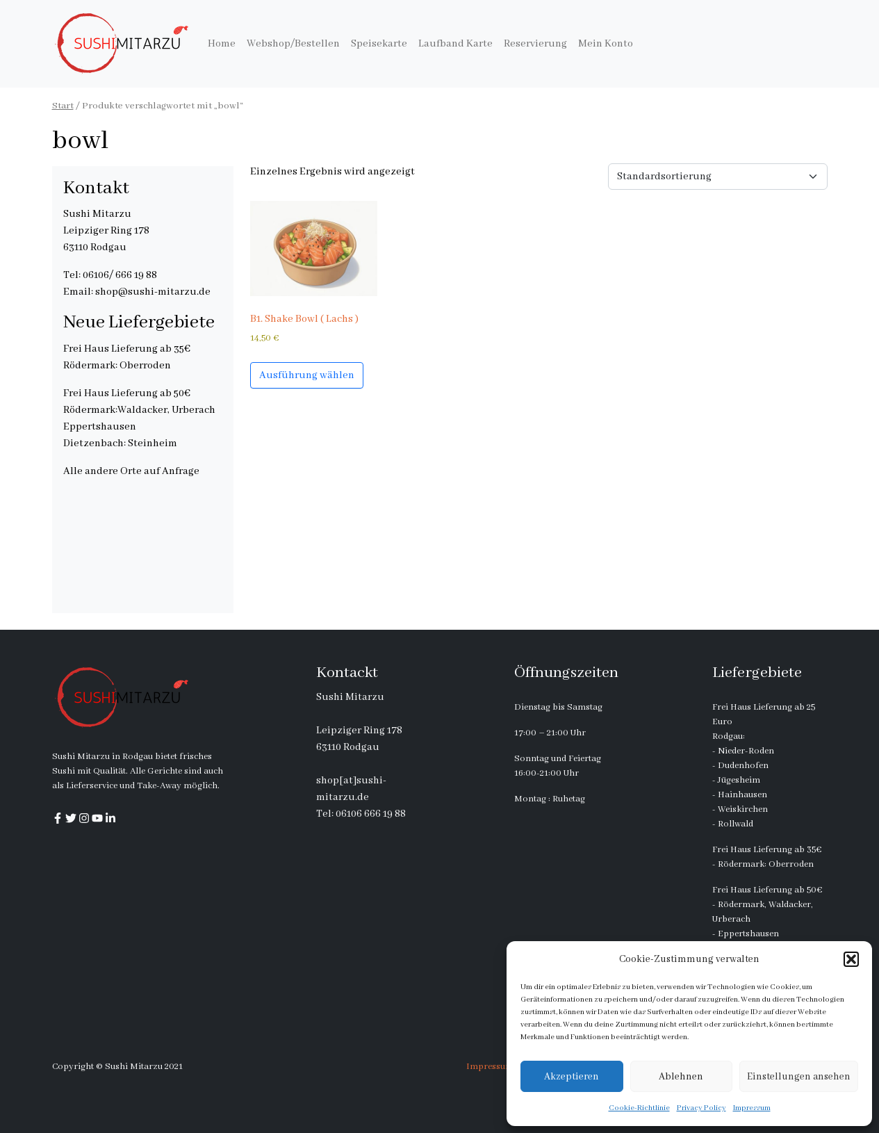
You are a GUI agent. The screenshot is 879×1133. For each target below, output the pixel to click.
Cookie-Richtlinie (639, 1108)
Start (63, 106)
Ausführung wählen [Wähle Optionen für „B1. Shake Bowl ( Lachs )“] (306, 375)
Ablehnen (681, 1076)
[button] (851, 959)
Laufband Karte (455, 44)
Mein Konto (605, 44)
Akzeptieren (571, 1076)
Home (222, 44)
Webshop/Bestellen (293, 44)
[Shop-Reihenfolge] (718, 176)
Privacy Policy (701, 1108)
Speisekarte (379, 44)
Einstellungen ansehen (799, 1076)
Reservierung (535, 44)
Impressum (752, 1108)
